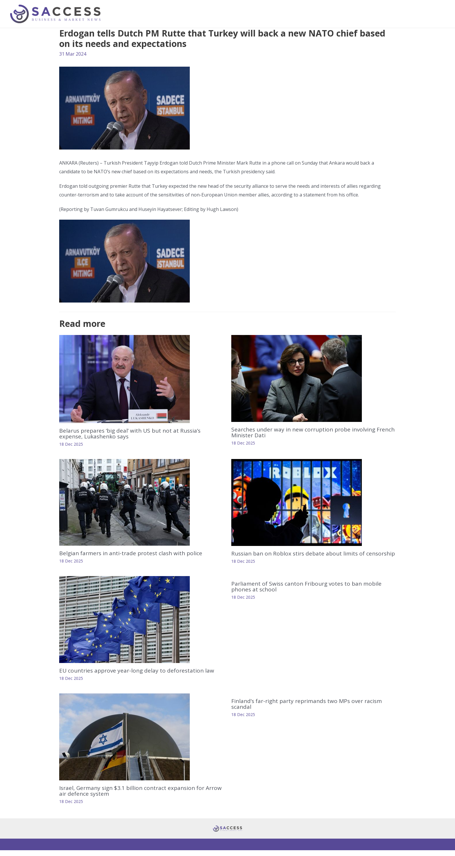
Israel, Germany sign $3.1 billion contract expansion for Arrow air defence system (135, 796)
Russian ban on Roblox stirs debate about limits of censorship (300, 556)
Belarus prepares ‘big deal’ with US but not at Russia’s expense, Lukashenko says (132, 433)
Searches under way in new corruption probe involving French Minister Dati (306, 432)
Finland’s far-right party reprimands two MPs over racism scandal (310, 709)
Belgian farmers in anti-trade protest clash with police (133, 553)
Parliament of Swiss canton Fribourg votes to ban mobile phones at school (309, 592)
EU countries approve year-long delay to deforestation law (139, 676)
